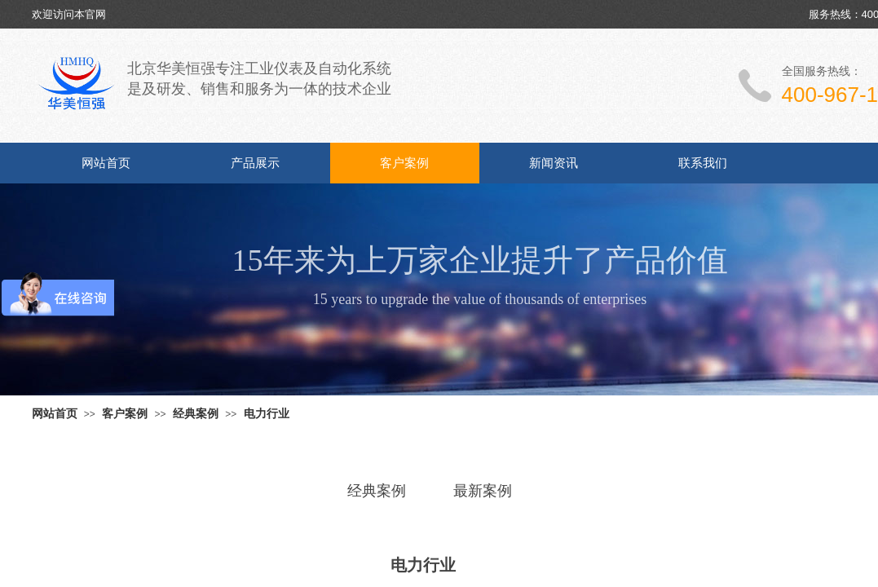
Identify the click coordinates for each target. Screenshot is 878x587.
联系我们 (702, 163)
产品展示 (255, 163)
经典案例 (195, 413)
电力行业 (266, 413)
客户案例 (404, 163)
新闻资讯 (553, 163)
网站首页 (106, 163)
